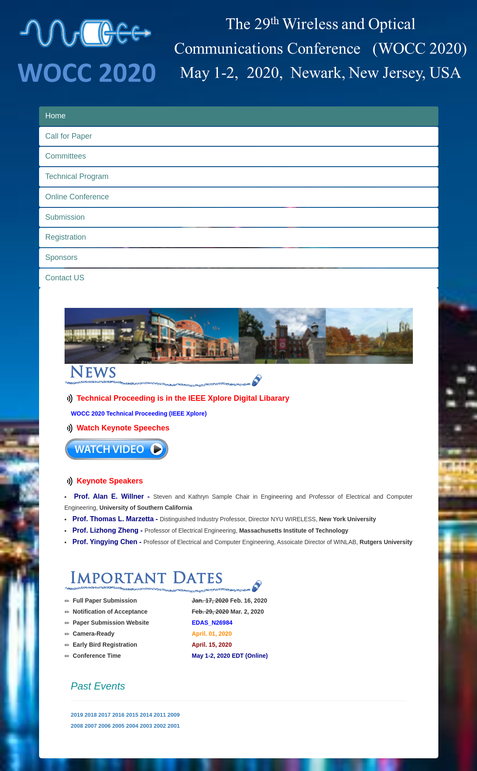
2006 (105, 726)
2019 (77, 715)
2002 (160, 726)
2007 (91, 726)
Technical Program (77, 176)
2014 (146, 715)
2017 (105, 715)
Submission (65, 217)
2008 (77, 726)
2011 (160, 715)
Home (55, 116)
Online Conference (77, 197)
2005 (118, 726)
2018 (91, 715)
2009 (173, 715)
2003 (146, 726)
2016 (118, 715)
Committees (65, 156)
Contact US (65, 278)
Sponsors (61, 257)
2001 (173, 726)
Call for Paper (68, 136)
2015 (132, 715)
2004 (132, 726)
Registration (65, 237)
